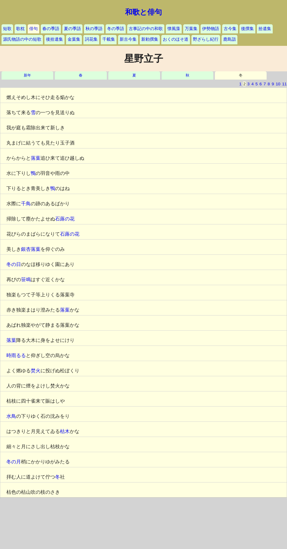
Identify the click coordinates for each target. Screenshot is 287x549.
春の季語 (50, 28)
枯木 (65, 431)
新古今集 (128, 39)
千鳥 (26, 203)
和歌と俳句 (143, 12)
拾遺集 (264, 28)
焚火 (35, 370)
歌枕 (20, 28)
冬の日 (13, 264)
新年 (27, 75)
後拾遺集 (54, 39)
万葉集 (191, 28)
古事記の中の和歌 (146, 28)
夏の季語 (72, 28)
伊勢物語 (210, 28)
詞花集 (91, 39)
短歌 (7, 28)
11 (284, 84)
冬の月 (13, 461)
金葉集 (74, 39)
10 (278, 84)
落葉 (35, 158)
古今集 (230, 28)
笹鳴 (26, 279)
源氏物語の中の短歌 (22, 39)
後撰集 (247, 28)
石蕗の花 (65, 218)
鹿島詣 (229, 39)
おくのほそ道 (175, 39)
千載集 (108, 39)
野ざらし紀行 (206, 39)
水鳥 (11, 416)
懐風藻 (173, 28)
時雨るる (16, 355)
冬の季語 (115, 28)
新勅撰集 (149, 39)
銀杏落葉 (30, 249)
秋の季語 (94, 28)
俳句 (33, 28)
